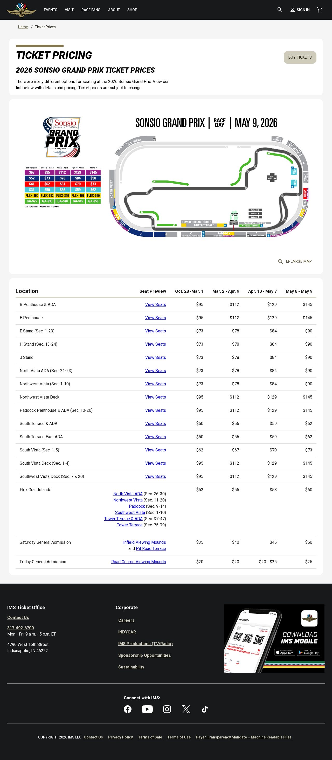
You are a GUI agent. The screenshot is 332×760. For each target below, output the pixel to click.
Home (23, 27)
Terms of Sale (150, 737)
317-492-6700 (20, 627)
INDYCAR (127, 632)
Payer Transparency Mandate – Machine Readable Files (244, 737)
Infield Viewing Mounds (144, 542)
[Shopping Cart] (319, 10)
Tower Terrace (130, 524)
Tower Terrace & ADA (123, 518)
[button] (280, 10)
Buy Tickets (300, 57)
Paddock (137, 506)
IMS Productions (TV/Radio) (145, 643)
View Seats (155, 304)
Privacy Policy (120, 737)
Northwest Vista (128, 500)
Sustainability (131, 667)
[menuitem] (50, 10)
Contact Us (18, 617)
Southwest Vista (130, 512)
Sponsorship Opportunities (144, 655)
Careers (126, 620)
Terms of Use (179, 737)
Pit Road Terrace (151, 548)
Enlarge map (295, 261)
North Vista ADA (128, 493)
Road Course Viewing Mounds (138, 561)
